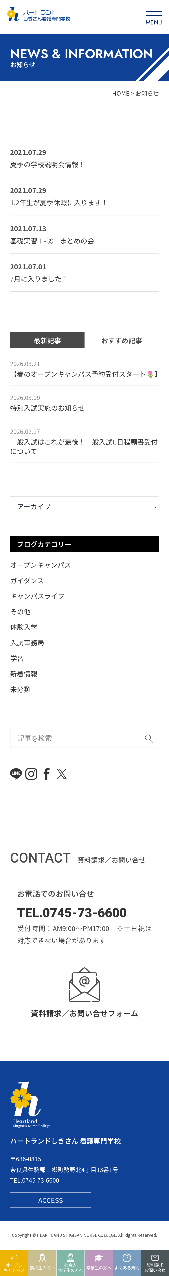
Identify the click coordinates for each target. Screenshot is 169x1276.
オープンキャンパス (40, 565)
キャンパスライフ (37, 596)
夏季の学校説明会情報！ (47, 164)
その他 (20, 611)
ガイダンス (27, 580)
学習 (17, 658)
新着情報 (23, 673)
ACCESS (50, 1203)
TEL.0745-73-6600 (72, 913)
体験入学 (23, 627)
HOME (120, 93)
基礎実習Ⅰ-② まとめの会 (52, 240)
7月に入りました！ (39, 278)
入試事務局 (27, 642)
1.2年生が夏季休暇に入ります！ (59, 202)
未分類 (20, 689)
